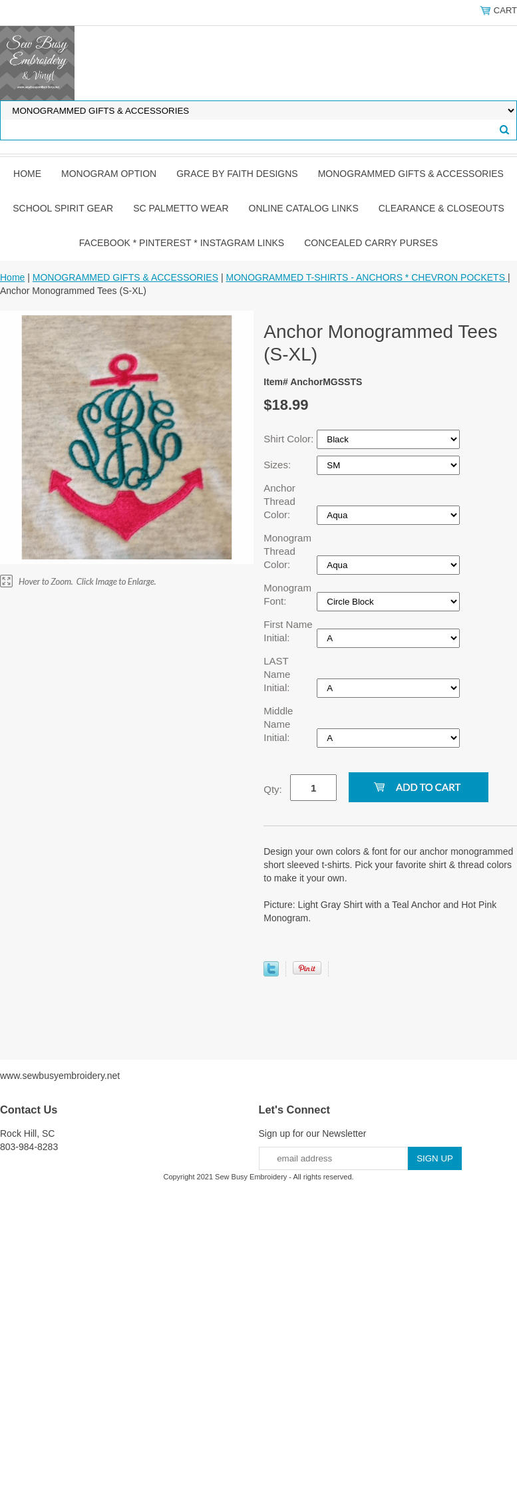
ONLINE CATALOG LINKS (304, 208)
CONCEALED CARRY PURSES (371, 242)
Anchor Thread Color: (279, 501)
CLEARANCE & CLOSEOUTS (441, 208)
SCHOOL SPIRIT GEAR (63, 208)
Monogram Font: (287, 594)
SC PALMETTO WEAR (180, 208)
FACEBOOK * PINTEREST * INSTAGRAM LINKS (181, 242)
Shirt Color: (289, 438)
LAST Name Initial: (277, 674)
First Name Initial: (287, 631)
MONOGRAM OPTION (108, 173)
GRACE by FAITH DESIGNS (237, 173)
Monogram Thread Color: (287, 551)
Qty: (272, 789)
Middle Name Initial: (278, 724)
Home (27, 173)
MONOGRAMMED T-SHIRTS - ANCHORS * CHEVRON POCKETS (366, 277)
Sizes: (278, 464)
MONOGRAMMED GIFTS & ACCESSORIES (411, 173)
